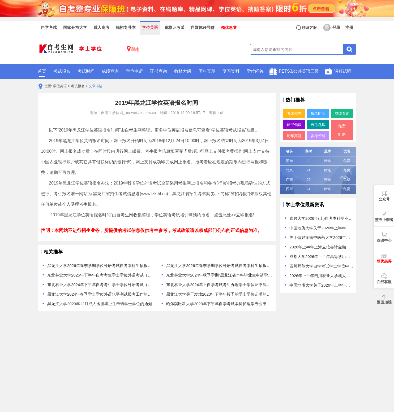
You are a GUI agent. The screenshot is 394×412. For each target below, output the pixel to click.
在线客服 (384, 282)
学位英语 (150, 27)
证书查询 (158, 71)
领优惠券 (229, 27)
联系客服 (306, 27)
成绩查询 (110, 71)
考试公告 (294, 113)
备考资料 (318, 136)
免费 (346, 161)
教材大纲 (182, 71)
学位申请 (134, 71)
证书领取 (294, 124)
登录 (331, 27)
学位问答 (255, 71)
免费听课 (342, 130)
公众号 (384, 199)
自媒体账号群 (203, 27)
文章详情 (95, 86)
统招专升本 (126, 27)
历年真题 (206, 71)
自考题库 (318, 124)
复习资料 (230, 71)
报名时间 (318, 113)
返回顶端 (384, 302)
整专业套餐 (384, 220)
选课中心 (384, 240)
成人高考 (101, 27)
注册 (349, 27)
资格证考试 (174, 27)
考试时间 (86, 71)
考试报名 (61, 71)
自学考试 (49, 27)
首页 (42, 73)
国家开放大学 (75, 27)
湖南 (133, 48)
